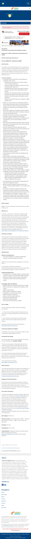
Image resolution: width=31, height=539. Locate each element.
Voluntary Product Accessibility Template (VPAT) (16, 537)
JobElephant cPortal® (8, 525)
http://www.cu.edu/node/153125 (9, 362)
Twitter (5, 485)
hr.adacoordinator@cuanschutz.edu (10, 376)
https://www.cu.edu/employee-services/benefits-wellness (15, 230)
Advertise (3, 501)
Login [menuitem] (2, 505)
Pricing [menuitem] (3, 499)
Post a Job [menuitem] (3, 507)
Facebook (3, 485)
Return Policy (17, 536)
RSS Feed (12, 536)
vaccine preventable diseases (21, 396)
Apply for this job (24, 33)
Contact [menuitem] (3, 503)
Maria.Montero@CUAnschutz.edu (9, 325)
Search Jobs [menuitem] (4, 494)
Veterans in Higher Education (14, 534)
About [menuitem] (2, 496)
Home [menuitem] (2, 492)
